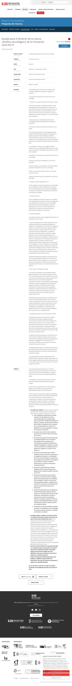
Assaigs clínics (60, 9)
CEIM (32, 29)
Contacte (50, 2)
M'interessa (64, 46)
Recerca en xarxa (14, 29)
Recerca (25, 9)
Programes (4, 29)
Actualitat (32, 12)
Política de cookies (34, 678)
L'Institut (10, 9)
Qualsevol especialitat (7, 49)
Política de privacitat (24, 678)
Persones (18, 9)
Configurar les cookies (56, 677)
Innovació (33, 9)
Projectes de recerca (12, 23)
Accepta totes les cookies (56, 671)
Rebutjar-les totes (56, 674)
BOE (26, 576)
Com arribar (36, 615)
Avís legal (16, 678)
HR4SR (36, 29)
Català (43, 2)
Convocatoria (35, 582)
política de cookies (50, 668)
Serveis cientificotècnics (46, 9)
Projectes (52, 29)
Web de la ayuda (43, 576)
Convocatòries (17, 20)
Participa (40, 12)
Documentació (43, 29)
